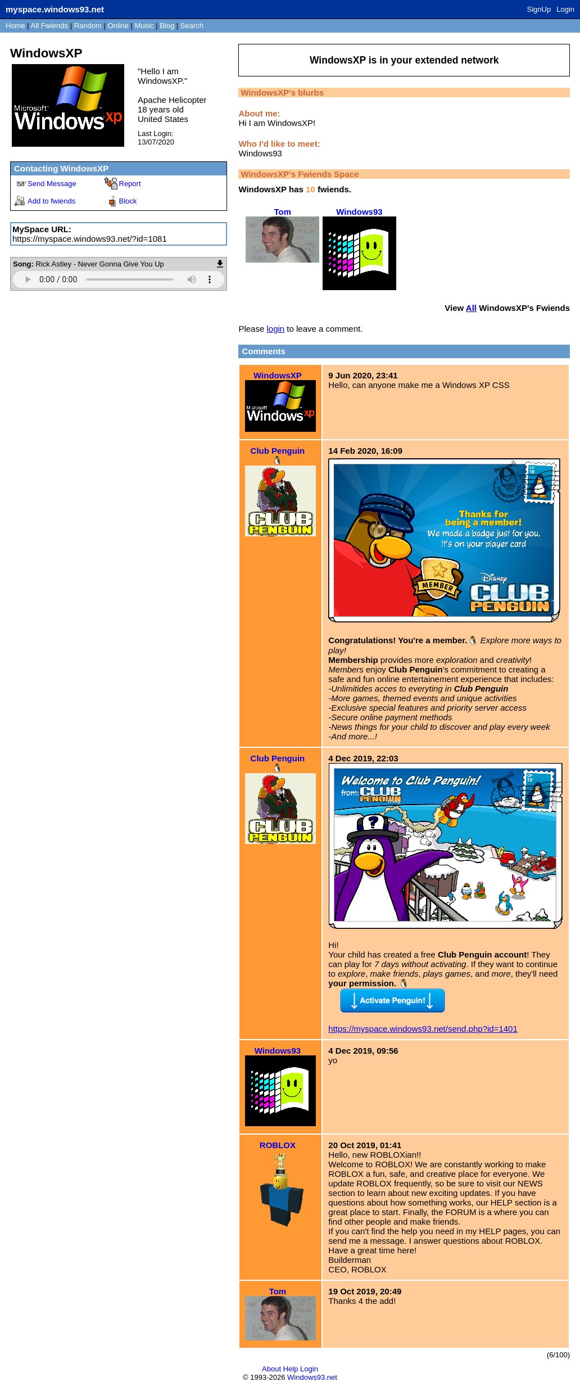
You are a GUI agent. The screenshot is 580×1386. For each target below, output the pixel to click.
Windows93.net (312, 1377)
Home (15, 25)
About (271, 1369)
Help (290, 1369)
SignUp (539, 9)
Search (191, 25)
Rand (88, 25)
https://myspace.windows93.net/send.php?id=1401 (422, 1028)
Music (144, 25)
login (275, 328)
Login (565, 9)
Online (118, 25)
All (49, 25)
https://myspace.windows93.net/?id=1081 (89, 238)
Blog (167, 25)
